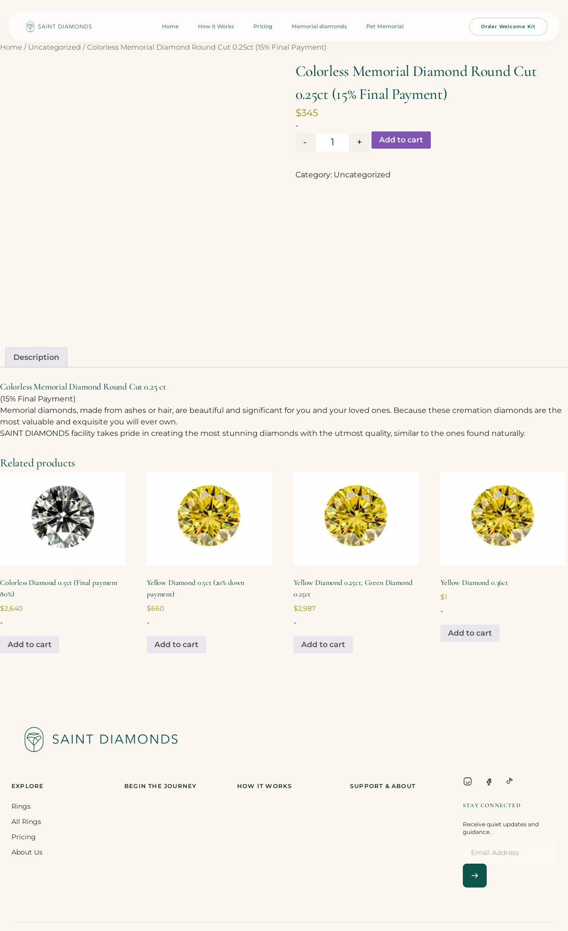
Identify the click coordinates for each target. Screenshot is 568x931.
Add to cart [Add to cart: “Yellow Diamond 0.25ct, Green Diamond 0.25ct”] (323, 644)
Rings (21, 806)
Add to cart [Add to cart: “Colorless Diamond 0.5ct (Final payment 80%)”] (30, 644)
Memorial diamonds (319, 26)
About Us (27, 852)
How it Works (216, 26)
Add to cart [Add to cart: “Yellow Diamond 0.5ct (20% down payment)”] (176, 644)
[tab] (36, 357)
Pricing (263, 26)
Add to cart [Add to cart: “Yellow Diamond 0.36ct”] (470, 633)
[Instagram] (467, 781)
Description (36, 357)
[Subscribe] (475, 876)
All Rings (26, 821)
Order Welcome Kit (508, 26)
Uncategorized (54, 47)
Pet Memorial (385, 26)
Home (170, 26)
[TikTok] (509, 781)
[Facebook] (488, 781)
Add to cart (401, 139)
